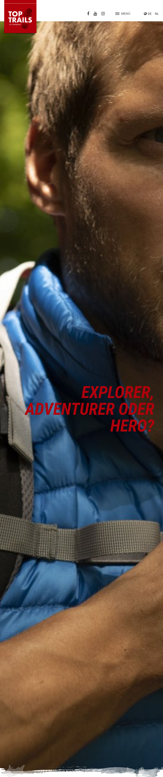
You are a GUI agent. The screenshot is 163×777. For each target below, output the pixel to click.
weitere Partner (96, 656)
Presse (90, 630)
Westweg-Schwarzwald (22, 745)
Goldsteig (12, 693)
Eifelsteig (12, 689)
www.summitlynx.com (105, 249)
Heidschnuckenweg (19, 703)
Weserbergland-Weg (20, 736)
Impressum (131, 770)
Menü (122, 13)
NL (157, 14)
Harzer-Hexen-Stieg (19, 698)
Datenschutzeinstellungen (105, 766)
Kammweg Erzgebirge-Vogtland (27, 712)
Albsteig (11, 679)
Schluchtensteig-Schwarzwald (26, 731)
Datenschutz (150, 770)
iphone (143, 294)
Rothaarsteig (15, 726)
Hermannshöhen (17, 708)
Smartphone (147, 307)
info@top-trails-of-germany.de (26, 644)
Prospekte (93, 635)
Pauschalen (94, 639)
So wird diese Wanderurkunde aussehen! (32, 415)
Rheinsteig (13, 722)
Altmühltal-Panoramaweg (23, 684)
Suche (117, 770)
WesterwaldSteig (17, 740)
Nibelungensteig (17, 717)
